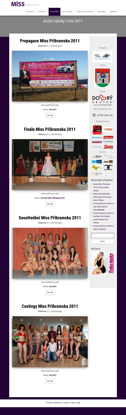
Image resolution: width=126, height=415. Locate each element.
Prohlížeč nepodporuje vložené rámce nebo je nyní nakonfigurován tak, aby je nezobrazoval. (102, 276)
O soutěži (42, 12)
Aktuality (30, 12)
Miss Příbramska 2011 (56, 206)
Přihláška (54, 12)
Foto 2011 (53, 117)
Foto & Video (68, 12)
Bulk (78, 410)
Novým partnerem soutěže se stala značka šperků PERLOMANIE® (103, 214)
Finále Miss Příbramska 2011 (50, 137)
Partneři (102, 12)
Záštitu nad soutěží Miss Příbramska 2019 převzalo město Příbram (102, 205)
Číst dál (50, 123)
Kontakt (113, 12)
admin (59, 54)
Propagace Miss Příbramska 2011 (50, 48)
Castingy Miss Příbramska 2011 (50, 314)
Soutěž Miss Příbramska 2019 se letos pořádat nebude (101, 195)
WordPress (58, 410)
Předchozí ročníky (85, 12)
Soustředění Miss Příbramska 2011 (50, 225)
